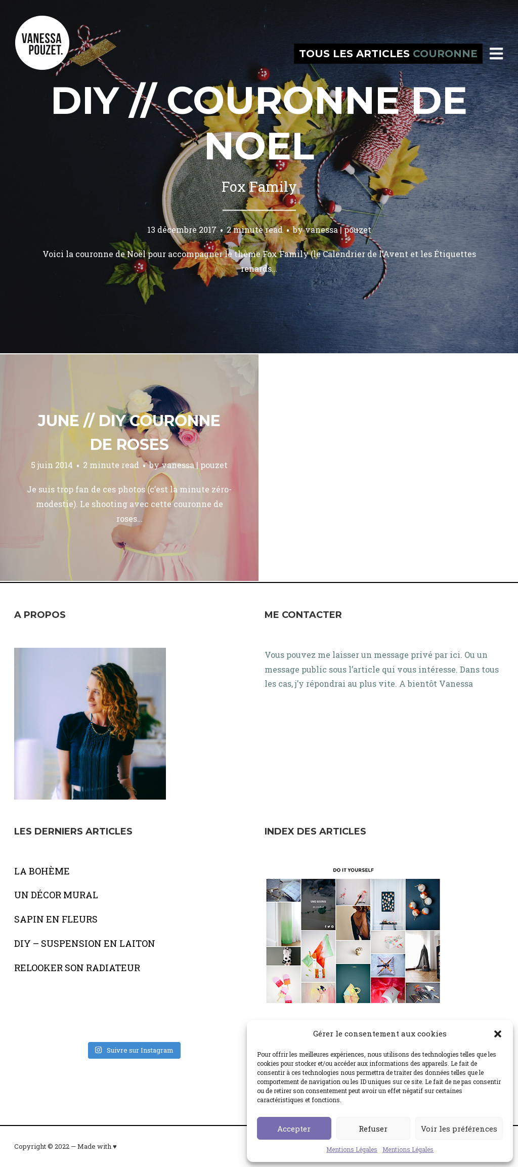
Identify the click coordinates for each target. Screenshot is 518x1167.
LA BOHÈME (42, 871)
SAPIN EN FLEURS (56, 919)
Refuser (373, 1128)
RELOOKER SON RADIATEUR (77, 968)
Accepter (294, 1128)
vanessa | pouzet (338, 229)
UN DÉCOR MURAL (56, 895)
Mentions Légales (351, 1149)
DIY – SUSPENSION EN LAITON (84, 943)
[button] (498, 1034)
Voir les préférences (459, 1128)
